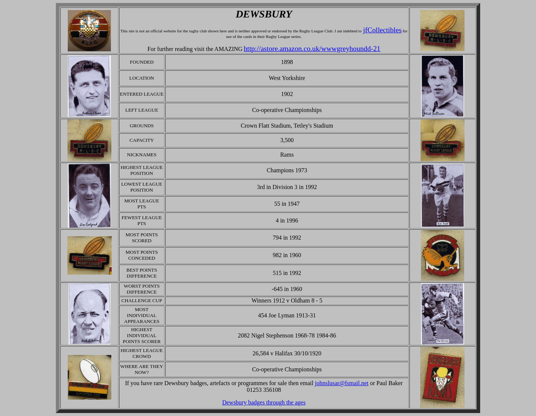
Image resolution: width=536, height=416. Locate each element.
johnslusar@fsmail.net (341, 383)
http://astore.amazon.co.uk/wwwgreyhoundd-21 (312, 48)
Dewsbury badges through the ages (264, 402)
